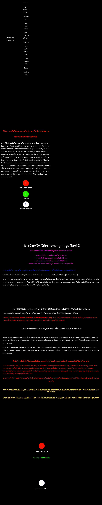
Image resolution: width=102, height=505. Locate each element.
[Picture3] (74, 492)
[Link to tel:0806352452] (26, 183)
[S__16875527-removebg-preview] (27, 492)
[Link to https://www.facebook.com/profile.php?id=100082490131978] (26, 204)
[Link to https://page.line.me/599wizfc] (26, 194)
